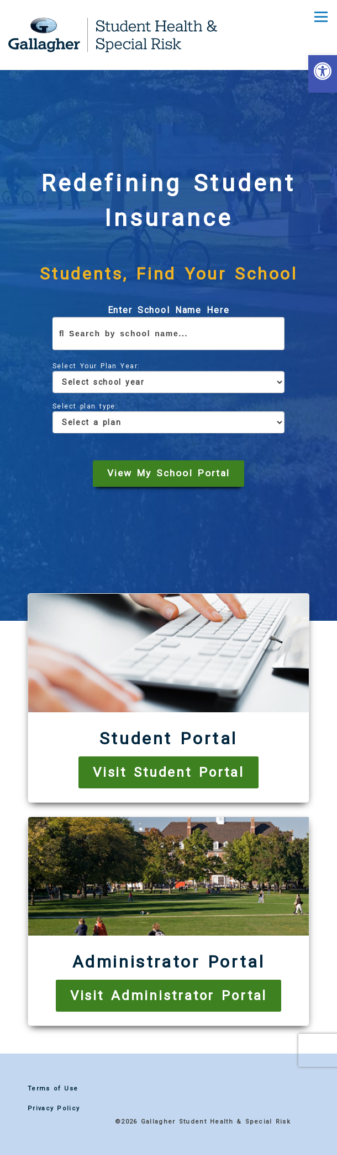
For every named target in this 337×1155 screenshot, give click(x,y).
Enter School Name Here (168, 327)
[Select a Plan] (168, 422)
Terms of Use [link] (53, 1088)
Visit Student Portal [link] (168, 772)
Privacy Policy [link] (54, 1108)
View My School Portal (168, 473)
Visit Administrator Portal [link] (168, 995)
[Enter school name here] (168, 333)
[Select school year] (168, 382)
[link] (322, 74)
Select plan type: (168, 417)
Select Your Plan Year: (168, 377)
